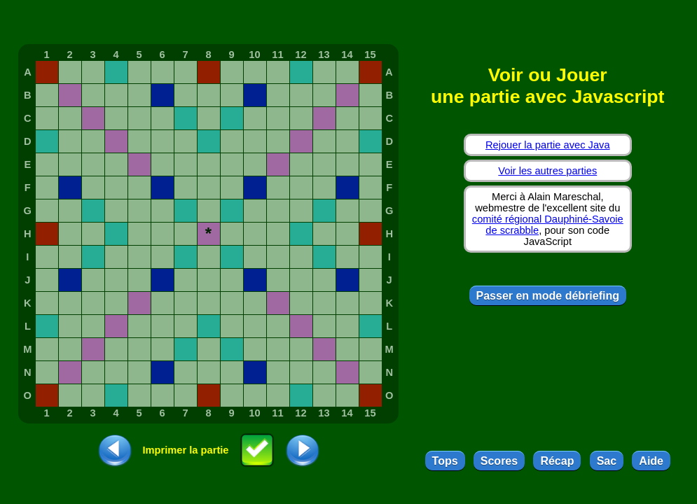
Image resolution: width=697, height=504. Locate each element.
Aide (651, 461)
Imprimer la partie (186, 450)
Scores (499, 461)
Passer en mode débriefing (548, 296)
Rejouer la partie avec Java (547, 144)
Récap (557, 461)
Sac (606, 461)
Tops (445, 461)
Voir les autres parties (547, 170)
